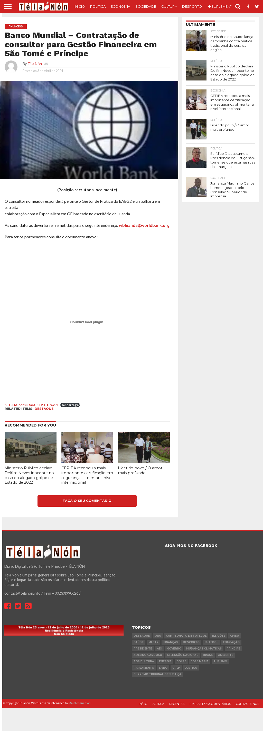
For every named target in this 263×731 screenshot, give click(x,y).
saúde (139, 642)
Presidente (143, 648)
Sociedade (145, 6)
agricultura (144, 661)
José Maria (200, 661)
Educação (231, 642)
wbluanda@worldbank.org (144, 225)
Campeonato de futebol (186, 635)
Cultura (169, 6)
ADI (159, 648)
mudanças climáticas (204, 648)
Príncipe (233, 648)
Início (79, 6)
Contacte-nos (247, 704)
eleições (218, 635)
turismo (220, 661)
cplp (176, 667)
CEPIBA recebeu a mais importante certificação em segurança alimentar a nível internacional (87, 475)
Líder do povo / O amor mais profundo (140, 470)
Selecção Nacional (182, 655)
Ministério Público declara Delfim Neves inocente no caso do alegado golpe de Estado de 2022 (29, 475)
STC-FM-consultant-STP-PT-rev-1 (31, 405)
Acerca (158, 704)
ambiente (225, 655)
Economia (120, 6)
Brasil (208, 655)
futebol (211, 642)
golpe (181, 661)
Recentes (176, 704)
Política (98, 6)
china (234, 635)
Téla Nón (34, 64)
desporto (191, 642)
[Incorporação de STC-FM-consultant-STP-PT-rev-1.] (87, 322)
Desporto (192, 6)
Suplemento (221, 6)
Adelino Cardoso (148, 655)
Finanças (170, 642)
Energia (165, 661)
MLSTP (153, 642)
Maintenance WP (80, 703)
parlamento (144, 667)
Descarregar (70, 405)
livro (163, 667)
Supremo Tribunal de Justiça (157, 674)
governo (174, 648)
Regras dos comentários (210, 704)
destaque (44, 409)
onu (158, 635)
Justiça (191, 667)
